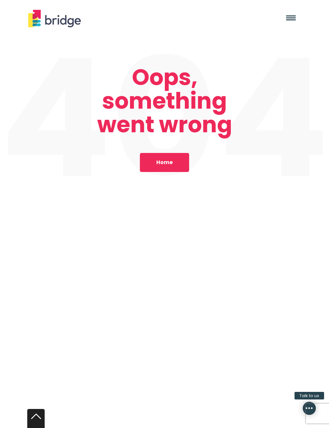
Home (164, 162)
